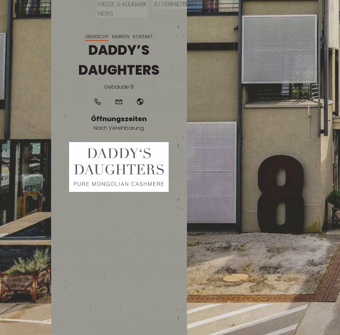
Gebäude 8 (119, 87)
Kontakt (143, 36)
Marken (120, 36)
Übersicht (97, 36)
